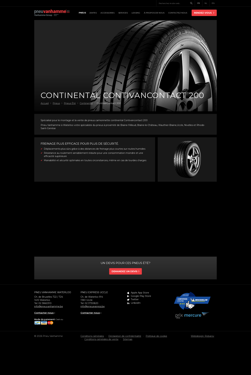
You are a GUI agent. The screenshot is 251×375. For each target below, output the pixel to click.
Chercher (192, 3)
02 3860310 (45, 303)
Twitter (135, 299)
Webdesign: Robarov (202, 336)
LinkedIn (136, 302)
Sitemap (127, 339)
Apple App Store (140, 292)
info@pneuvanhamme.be (48, 306)
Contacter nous (44, 312)
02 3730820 (91, 303)
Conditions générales (92, 336)
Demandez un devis (125, 271)
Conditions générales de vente (101, 339)
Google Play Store (141, 296)
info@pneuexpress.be (93, 306)
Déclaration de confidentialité (124, 336)
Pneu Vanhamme (51, 13)
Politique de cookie (156, 336)
